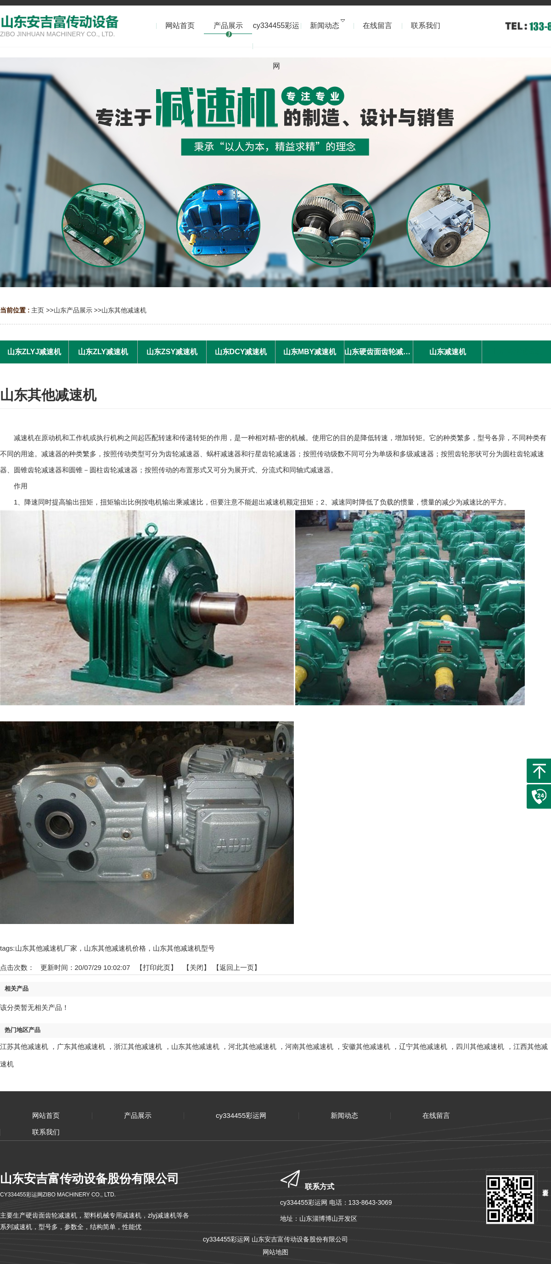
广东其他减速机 (81, 1046)
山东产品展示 (73, 310)
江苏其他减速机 (24, 1046)
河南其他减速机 (309, 1046)
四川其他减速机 (480, 1046)
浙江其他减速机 (138, 1046)
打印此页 (156, 967)
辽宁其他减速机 (423, 1046)
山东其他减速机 (123, 310)
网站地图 (275, 1252)
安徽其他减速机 (366, 1046)
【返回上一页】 (237, 967)
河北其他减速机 (252, 1046)
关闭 (196, 967)
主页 (37, 310)
